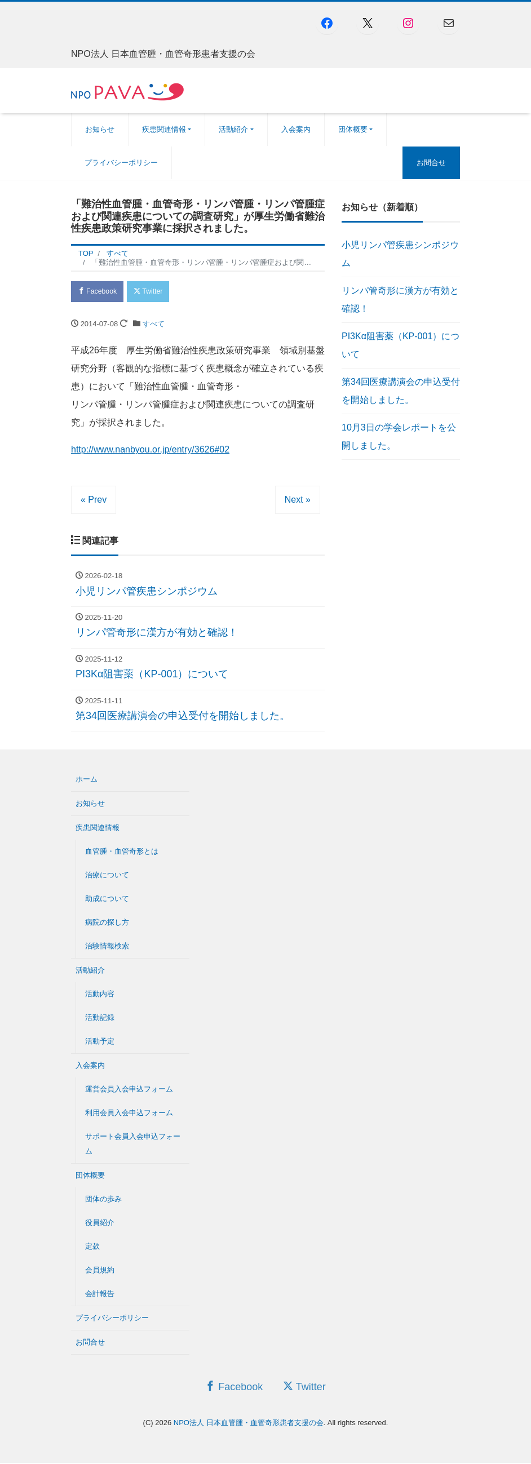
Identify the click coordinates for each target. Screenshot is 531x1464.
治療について (107, 876)
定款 (92, 1248)
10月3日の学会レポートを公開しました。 (399, 436)
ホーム (87, 781)
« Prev (94, 501)
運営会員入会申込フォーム (129, 1090)
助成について (107, 900)
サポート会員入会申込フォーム (132, 1145)
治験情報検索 (107, 947)
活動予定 (99, 1043)
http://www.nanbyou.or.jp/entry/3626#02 (150, 451)
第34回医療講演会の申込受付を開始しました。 (401, 391)
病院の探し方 (107, 924)
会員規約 (99, 1271)
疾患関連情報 (164, 129)
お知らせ (99, 129)
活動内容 (99, 995)
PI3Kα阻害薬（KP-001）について (400, 345)
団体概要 (353, 129)
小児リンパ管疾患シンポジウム (400, 254)
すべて (154, 325)
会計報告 (99, 1295)
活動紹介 (233, 129)
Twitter (153, 292)
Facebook (99, 292)
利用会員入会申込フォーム (129, 1114)
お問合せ (431, 162)
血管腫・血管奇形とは (121, 853)
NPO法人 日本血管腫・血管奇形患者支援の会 (249, 1423)
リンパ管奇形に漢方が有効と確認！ (400, 299)
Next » (298, 501)
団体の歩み (103, 1200)
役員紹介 (99, 1224)
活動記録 (99, 1019)
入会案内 (296, 129)
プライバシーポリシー (121, 162)
